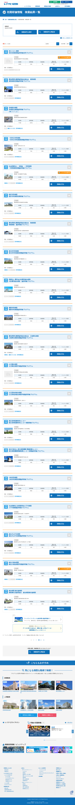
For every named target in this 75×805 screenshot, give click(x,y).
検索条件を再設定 (49, 32)
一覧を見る (69, 722)
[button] (27, 731)
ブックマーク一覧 (42, 769)
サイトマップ (58, 776)
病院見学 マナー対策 (26, 774)
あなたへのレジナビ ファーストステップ (46, 772)
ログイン (67, 1)
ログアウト (41, 774)
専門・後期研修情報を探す (9, 791)
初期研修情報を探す (12, 19)
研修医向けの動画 (47, 715)
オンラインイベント (8, 784)
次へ (39, 640)
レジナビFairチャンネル (8, 773)
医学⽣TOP (6, 769)
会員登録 (55, 1)
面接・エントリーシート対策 (28, 775)
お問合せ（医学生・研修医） (61, 773)
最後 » (44, 640)
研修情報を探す (6, 786)
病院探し (24, 772)
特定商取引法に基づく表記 (60, 785)
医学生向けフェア (9, 779)
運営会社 (58, 787)
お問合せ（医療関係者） (60, 775)
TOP (6, 19)
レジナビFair (27, 6)
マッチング (25, 771)
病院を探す (6, 788)
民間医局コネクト (26, 788)
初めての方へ (58, 769)
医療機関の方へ (59, 771)
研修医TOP (6, 771)
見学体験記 (67, 6)
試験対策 (24, 777)
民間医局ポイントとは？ (60, 782)
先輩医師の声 (25, 780)
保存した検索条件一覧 (67, 37)
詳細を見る (60, 69)
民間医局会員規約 (59, 780)
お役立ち (57, 6)
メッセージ (41, 771)
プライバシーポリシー (60, 778)
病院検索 (37, 6)
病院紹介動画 (47, 6)
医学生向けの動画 (28, 715)
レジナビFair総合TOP (8, 774)
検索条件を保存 (26, 32)
